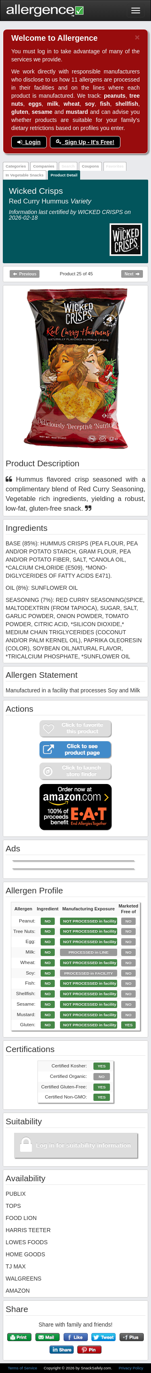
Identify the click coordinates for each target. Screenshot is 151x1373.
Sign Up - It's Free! (85, 142)
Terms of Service (23, 1368)
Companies (43, 166)
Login (29, 142)
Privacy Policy (131, 1368)
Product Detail (64, 175)
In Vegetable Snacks (24, 175)
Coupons (90, 166)
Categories (16, 166)
